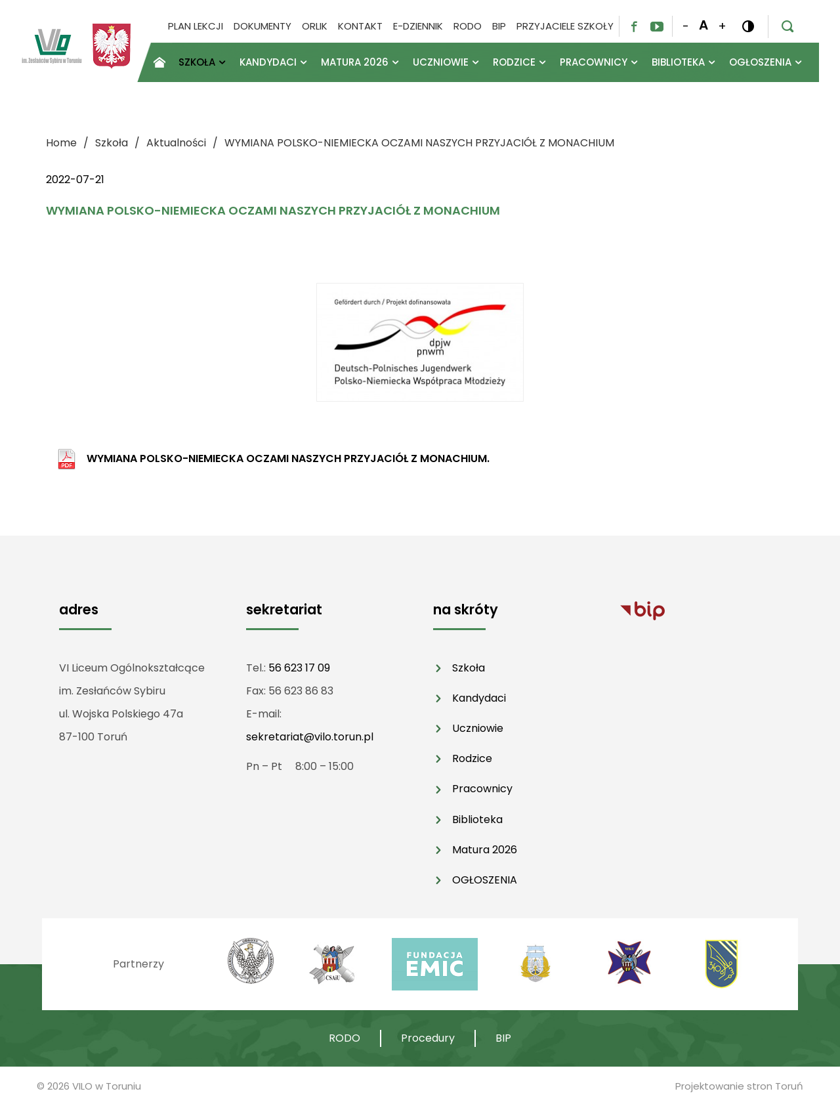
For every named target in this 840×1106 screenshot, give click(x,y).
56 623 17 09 (299, 667)
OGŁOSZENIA (484, 879)
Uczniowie (477, 728)
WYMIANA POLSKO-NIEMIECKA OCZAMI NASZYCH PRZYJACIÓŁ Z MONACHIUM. (288, 458)
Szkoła (468, 667)
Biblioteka (477, 819)
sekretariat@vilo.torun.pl (309, 736)
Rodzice (472, 758)
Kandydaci (479, 698)
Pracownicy (482, 788)
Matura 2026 (484, 849)
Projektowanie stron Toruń (739, 1086)
